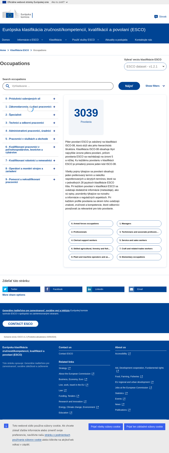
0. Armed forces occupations (85, 223)
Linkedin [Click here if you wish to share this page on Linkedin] (99, 289)
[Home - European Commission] (21, 14)
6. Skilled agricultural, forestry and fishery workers (92, 248)
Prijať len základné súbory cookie (145, 426)
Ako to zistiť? (60, 2)
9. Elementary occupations (132, 257)
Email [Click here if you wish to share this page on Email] (140, 289)
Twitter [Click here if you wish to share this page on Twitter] (14, 289)
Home (3, 50)
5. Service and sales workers (133, 240)
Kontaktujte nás (143, 39)
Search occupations (14, 79)
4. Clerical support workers (84, 240)
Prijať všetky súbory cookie (105, 426)
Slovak (160, 17)
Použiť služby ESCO (83, 39)
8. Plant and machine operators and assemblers (92, 257)
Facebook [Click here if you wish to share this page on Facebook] (57, 289)
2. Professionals (79, 232)
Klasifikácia (55, 39)
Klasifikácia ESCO (19, 50)
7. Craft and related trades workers (136, 248)
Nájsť (129, 86)
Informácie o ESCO (28, 39)
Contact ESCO (66, 353)
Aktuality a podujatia (116, 39)
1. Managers (125, 223)
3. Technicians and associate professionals (140, 232)
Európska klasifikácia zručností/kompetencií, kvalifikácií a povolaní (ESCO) (23, 351)
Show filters (153, 86)
